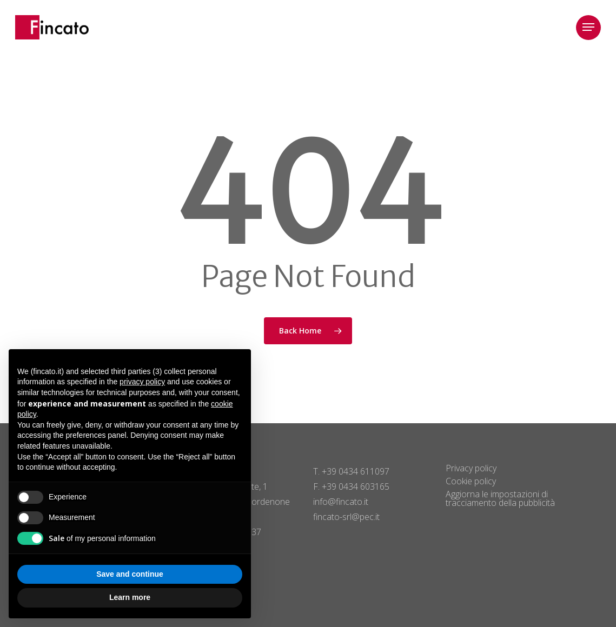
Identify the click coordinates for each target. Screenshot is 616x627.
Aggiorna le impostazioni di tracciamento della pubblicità (500, 498)
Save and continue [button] (129, 574)
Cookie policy (471, 481)
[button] (588, 27)
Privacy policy (471, 468)
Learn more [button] (129, 597)
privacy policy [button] (142, 381)
